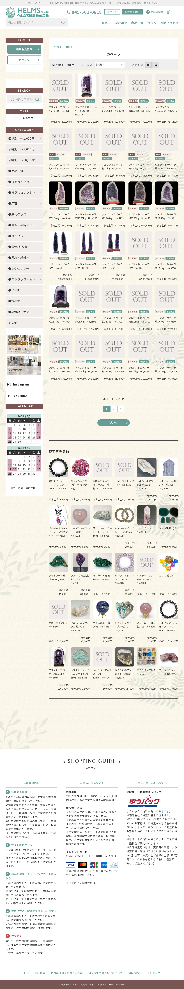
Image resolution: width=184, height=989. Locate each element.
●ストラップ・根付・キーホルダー (25, 279)
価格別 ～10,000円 (22, 160)
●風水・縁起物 (18, 257)
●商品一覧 (17, 171)
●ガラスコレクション (23, 192)
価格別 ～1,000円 (21, 138)
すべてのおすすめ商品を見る (113, 709)
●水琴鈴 (14, 301)
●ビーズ (14, 290)
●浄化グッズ (17, 214)
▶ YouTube (17, 396)
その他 (12, 323)
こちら (160, 811)
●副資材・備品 (18, 312)
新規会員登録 (132, 12)
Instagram (21, 384)
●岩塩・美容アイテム (23, 225)
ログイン (112, 12)
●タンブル (15, 236)
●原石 (70, 47)
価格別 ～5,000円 (21, 149)
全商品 (58, 47)
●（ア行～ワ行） (20, 182)
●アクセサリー (18, 268)
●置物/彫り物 (18, 247)
